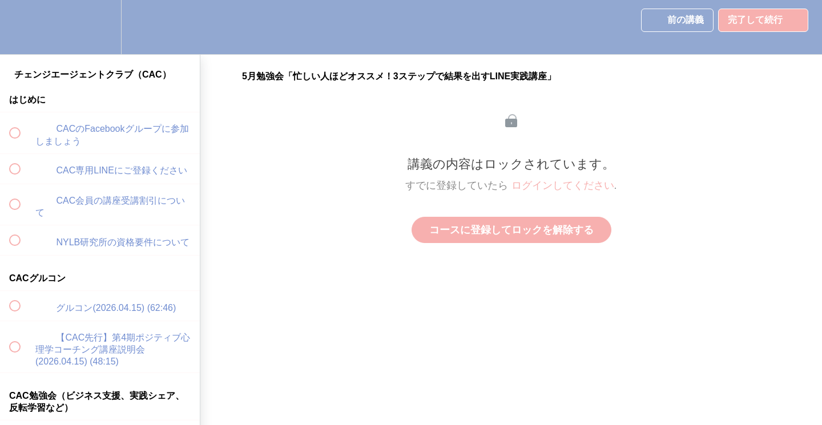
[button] (21, 27)
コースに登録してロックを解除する (511, 230)
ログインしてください (562, 185)
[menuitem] (100, 27)
